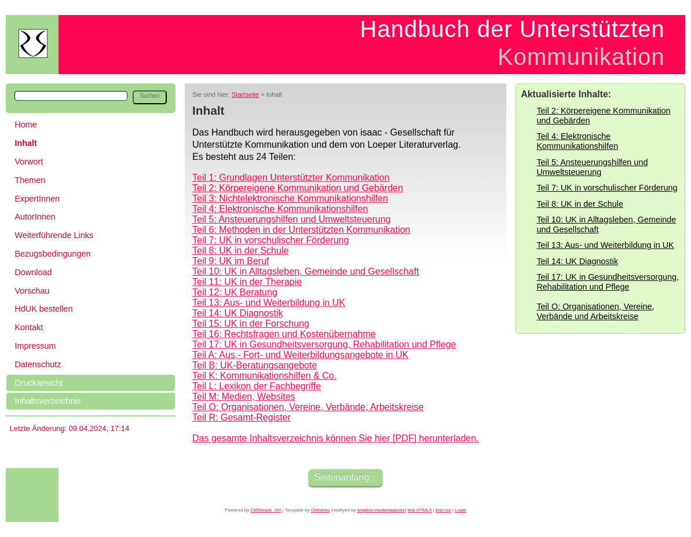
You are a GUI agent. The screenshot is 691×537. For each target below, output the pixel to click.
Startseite (245, 94)
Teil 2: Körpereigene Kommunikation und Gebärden (297, 188)
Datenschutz (37, 364)
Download (33, 272)
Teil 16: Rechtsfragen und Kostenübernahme (284, 334)
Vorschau (31, 290)
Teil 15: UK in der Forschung (250, 323)
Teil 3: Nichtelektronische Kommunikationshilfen (290, 198)
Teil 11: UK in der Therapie (247, 282)
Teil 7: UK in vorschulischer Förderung (270, 240)
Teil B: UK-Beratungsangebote (254, 365)
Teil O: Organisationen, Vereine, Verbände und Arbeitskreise (595, 311)
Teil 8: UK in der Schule (240, 250)
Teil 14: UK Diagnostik (237, 313)
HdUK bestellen (43, 308)
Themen (29, 180)
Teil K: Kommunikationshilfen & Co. (264, 376)
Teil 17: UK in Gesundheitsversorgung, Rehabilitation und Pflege (324, 344)
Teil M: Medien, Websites (243, 396)
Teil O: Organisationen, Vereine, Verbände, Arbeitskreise (307, 407)
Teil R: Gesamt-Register (241, 417)
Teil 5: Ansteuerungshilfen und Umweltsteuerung (291, 219)
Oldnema (320, 510)
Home (25, 124)
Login (460, 510)
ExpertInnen (37, 198)
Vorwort (28, 161)
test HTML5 (420, 510)
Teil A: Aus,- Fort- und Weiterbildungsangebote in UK (300, 355)
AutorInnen (34, 216)
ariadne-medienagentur (381, 510)
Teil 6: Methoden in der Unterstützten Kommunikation (301, 230)
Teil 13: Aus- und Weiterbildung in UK (268, 303)
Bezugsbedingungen (52, 253)
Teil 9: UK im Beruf (230, 261)
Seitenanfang (342, 477)
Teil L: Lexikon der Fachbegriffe (256, 386)
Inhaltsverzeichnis (47, 401)
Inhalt (25, 143)
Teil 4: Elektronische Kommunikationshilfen (280, 209)
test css (443, 510)
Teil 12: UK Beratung (234, 292)
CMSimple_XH (266, 510)
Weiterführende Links (53, 235)
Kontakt (28, 327)
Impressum (35, 345)
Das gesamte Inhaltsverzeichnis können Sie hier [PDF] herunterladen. (335, 438)
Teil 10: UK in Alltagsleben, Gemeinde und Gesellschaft (305, 271)
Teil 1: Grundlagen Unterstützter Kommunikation (291, 177)
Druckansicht (38, 383)
